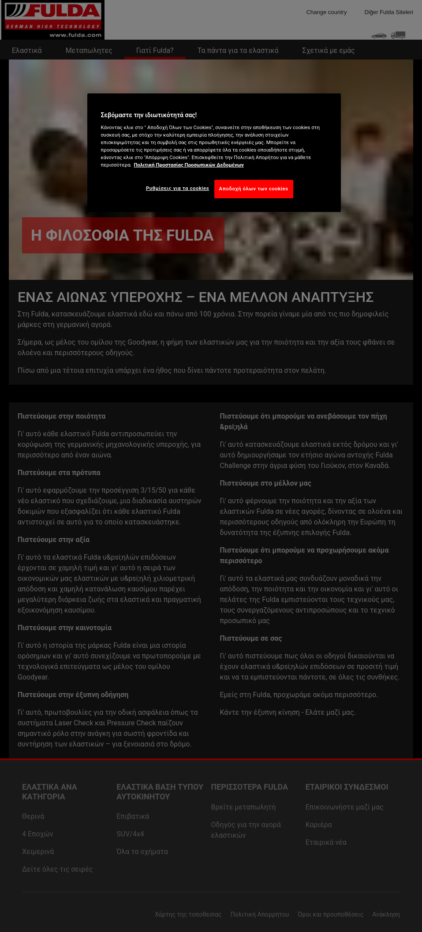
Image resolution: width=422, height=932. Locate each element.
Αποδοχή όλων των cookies (253, 189)
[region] (213, 152)
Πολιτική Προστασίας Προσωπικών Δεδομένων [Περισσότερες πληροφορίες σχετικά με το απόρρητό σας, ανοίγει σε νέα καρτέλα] (189, 165)
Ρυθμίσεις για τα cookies (177, 188)
